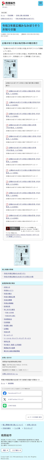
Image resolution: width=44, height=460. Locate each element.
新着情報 (11, 383)
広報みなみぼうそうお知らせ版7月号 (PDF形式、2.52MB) (23, 183)
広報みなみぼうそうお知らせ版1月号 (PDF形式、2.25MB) (23, 115)
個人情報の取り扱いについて (13, 425)
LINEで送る (9, 405)
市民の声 (7, 332)
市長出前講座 (8, 303)
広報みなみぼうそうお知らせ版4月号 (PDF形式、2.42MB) (23, 217)
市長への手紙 (9, 312)
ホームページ (8, 335)
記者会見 (7, 306)
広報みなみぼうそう (7, 18)
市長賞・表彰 (8, 325)
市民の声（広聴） (10, 315)
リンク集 (17, 428)
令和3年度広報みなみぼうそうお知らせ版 (18, 276)
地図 (4, 450)
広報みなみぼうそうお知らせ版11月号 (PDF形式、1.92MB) (23, 138)
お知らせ (7, 287)
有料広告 (7, 341)
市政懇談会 (8, 319)
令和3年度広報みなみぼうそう (25, 18)
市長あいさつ (8, 290)
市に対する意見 (9, 309)
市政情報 (10, 15)
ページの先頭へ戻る (36, 417)
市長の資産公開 (9, 297)
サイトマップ (28, 428)
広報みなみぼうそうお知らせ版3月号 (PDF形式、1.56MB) (23, 92)
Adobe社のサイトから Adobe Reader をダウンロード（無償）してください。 (22, 235)
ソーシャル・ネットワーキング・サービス (17, 338)
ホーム (3, 15)
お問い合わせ (31, 425)
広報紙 (6, 328)
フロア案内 (15, 450)
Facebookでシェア (12, 393)
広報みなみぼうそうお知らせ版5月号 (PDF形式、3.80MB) (23, 205)
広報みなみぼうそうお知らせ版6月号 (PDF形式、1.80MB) (23, 194)
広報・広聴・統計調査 (22, 15)
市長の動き (8, 293)
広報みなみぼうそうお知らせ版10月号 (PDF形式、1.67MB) (21, 149)
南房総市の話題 (9, 348)
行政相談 (7, 322)
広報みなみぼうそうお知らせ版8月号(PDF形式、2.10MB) (23, 171)
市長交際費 (8, 300)
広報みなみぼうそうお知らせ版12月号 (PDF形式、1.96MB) (21, 126)
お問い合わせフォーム (10, 374)
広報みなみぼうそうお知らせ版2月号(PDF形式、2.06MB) (23, 104)
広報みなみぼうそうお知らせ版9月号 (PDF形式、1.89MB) (23, 160)
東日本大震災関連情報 (12, 351)
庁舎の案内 (7, 428)
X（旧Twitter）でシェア (13, 399)
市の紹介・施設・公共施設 (13, 344)
